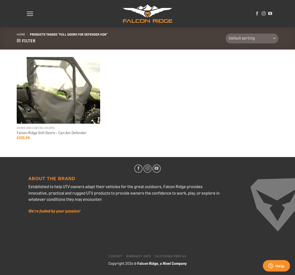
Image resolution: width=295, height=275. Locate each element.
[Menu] (30, 14)
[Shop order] (252, 38)
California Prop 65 (170, 256)
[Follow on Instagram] (264, 13)
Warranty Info (138, 256)
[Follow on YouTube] (270, 13)
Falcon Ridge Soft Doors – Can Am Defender (52, 133)
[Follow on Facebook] (257, 13)
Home (21, 34)
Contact (116, 256)
